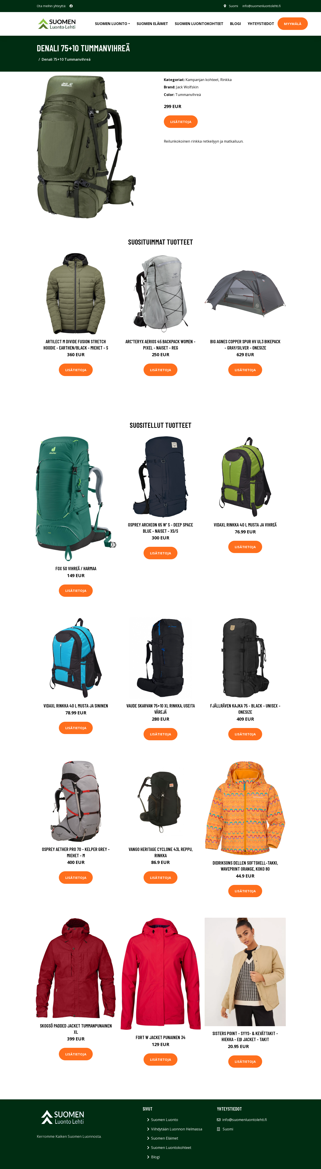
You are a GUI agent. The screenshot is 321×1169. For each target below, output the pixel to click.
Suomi (233, 6)
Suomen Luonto (164, 1119)
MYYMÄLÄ (292, 23)
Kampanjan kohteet (201, 79)
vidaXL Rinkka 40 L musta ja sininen (75, 705)
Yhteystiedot (261, 23)
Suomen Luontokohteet (199, 23)
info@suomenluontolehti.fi (262, 6)
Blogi (235, 23)
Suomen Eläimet (152, 23)
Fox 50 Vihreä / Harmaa (76, 568)
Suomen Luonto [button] (111, 23)
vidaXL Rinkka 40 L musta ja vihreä (245, 524)
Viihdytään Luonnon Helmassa (176, 1129)
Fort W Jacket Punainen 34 (160, 1037)
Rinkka (226, 79)
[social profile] (71, 6)
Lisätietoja (180, 121)
